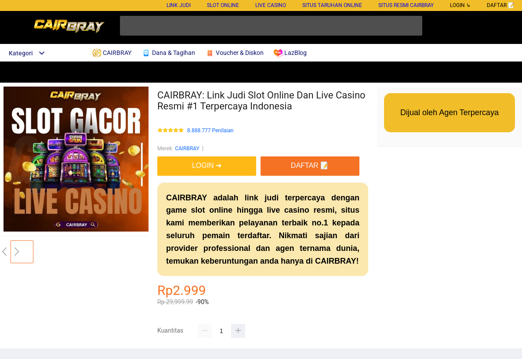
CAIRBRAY (187, 148)
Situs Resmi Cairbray (406, 5)
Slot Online (223, 5)
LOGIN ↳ (460, 5)
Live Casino (270, 5)
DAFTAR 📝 (501, 5)
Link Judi (179, 5)
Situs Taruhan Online (332, 5)
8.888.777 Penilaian (210, 131)
